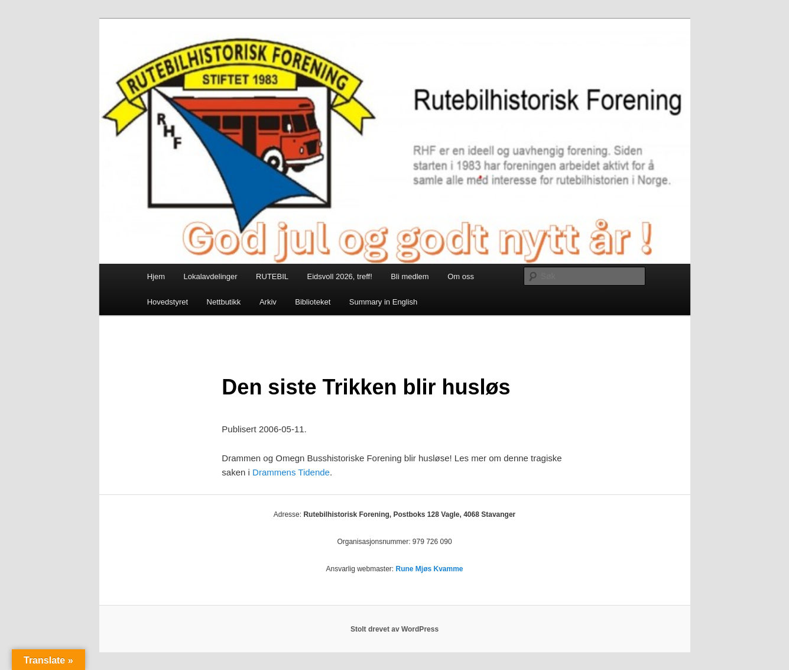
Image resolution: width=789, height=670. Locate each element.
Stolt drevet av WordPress (394, 629)
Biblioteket (312, 301)
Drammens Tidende (291, 472)
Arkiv (268, 301)
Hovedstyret (167, 301)
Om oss (460, 276)
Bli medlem (409, 276)
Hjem (156, 276)
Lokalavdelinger (211, 276)
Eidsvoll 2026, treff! (339, 276)
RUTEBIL (272, 276)
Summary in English (383, 301)
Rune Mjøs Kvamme (429, 569)
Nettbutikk (224, 301)
